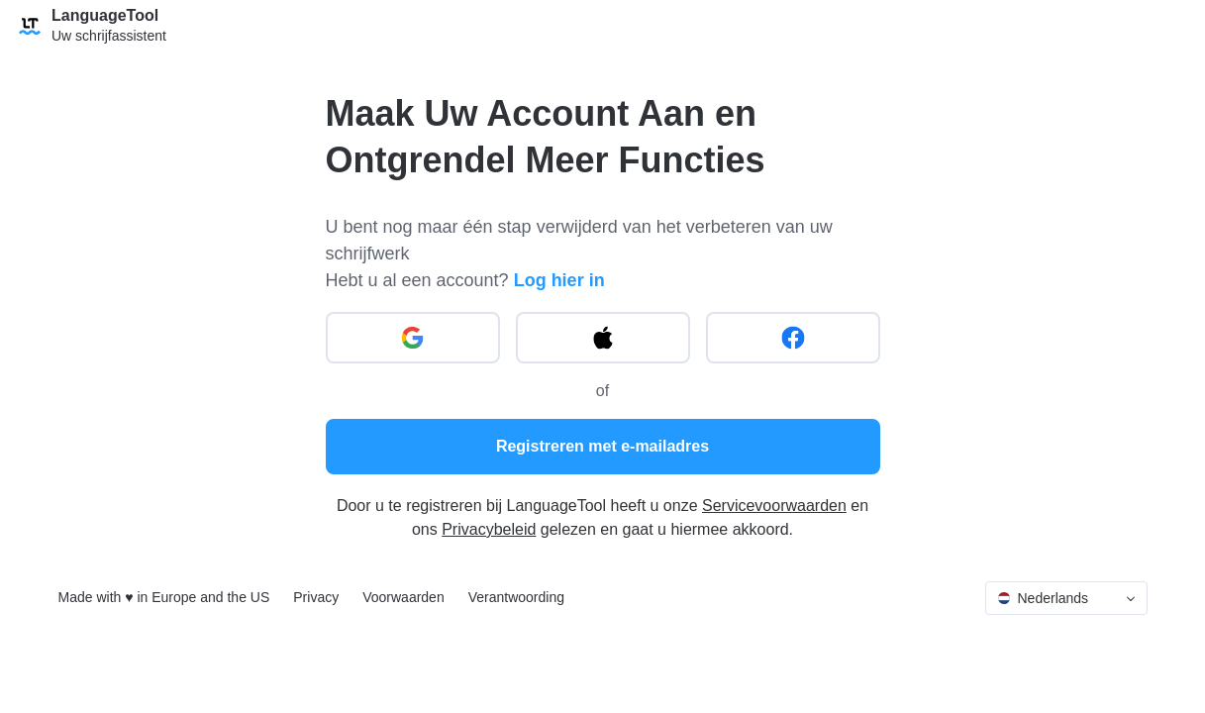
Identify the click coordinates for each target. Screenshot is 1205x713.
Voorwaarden (403, 597)
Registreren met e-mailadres (602, 446)
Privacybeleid (489, 529)
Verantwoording (516, 597)
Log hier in (559, 280)
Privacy (316, 597)
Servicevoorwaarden (774, 505)
